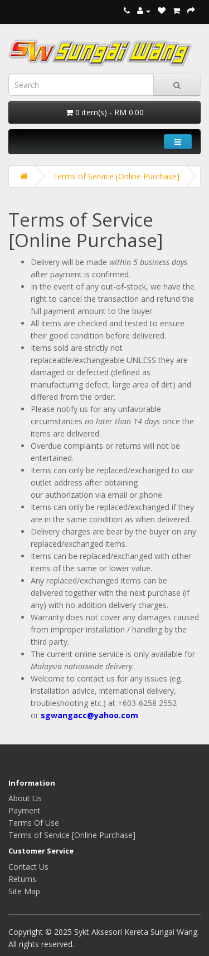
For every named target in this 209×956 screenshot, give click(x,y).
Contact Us (28, 866)
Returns (22, 879)
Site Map (24, 891)
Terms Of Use (33, 822)
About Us (25, 798)
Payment (24, 810)
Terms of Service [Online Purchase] (115, 176)
